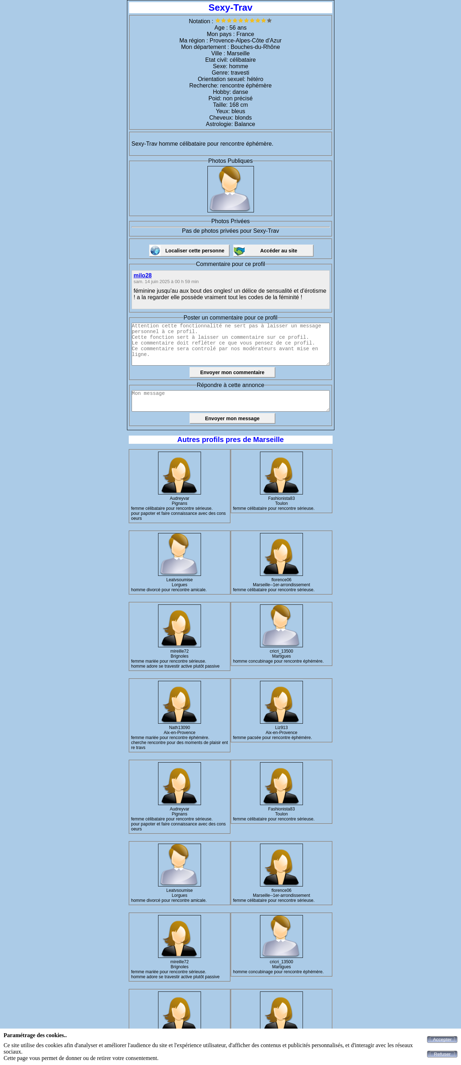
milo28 (143, 275)
